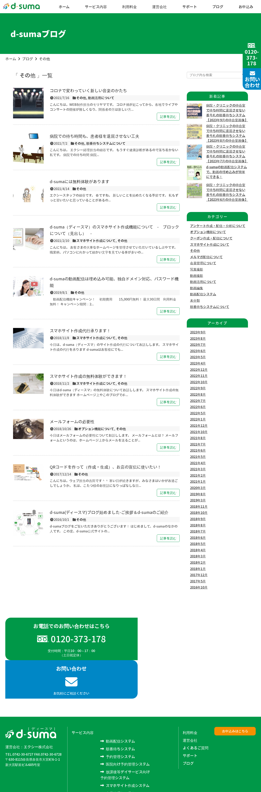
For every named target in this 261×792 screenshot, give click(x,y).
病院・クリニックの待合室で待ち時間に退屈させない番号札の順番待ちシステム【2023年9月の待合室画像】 (227, 112)
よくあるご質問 (195, 709)
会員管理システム (120, 754)
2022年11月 (199, 375)
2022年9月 (198, 388)
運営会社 (159, 6)
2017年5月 (198, 581)
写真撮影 (196, 269)
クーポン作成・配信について (211, 238)
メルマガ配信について (206, 256)
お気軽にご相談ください (193, 644)
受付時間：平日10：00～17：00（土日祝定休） (68, 646)
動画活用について (101, 97)
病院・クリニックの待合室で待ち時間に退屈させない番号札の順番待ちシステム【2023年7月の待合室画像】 (227, 153)
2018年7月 (198, 531)
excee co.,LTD (247, 782)
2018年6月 (198, 537)
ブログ (217, 6)
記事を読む (168, 116)
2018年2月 (198, 562)
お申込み (246, 6)
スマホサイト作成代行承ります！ (80, 330)
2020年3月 (198, 487)
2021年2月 (198, 475)
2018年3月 (198, 556)
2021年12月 (199, 425)
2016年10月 (199, 587)
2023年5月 (198, 356)
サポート (189, 6)
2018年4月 (198, 549)
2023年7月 (198, 344)
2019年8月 (198, 494)
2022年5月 (198, 413)
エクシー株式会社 (38, 708)
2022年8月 (198, 394)
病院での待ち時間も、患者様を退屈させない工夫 (94, 136)
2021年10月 (199, 431)
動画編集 (196, 287)
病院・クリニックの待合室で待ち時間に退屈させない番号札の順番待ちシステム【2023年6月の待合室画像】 (227, 192)
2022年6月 (198, 406)
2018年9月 (198, 518)
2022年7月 (198, 400)
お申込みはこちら (235, 692)
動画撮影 (196, 275)
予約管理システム (120, 718)
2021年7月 (198, 444)
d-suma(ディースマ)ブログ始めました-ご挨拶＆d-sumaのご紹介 (109, 512)
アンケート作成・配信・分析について (217, 225)
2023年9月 (198, 332)
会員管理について (203, 262)
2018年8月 (198, 525)
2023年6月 (198, 350)
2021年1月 (198, 481)
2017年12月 (199, 574)
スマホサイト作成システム (127, 747)
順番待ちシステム (120, 710)
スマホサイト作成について (95, 240)
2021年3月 (198, 468)
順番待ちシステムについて (105, 143)
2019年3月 (198, 500)
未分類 (195, 300)
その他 (44, 58)
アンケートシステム (122, 770)
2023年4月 (198, 363)
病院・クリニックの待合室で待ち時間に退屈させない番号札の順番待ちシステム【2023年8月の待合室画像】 (227, 133)
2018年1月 (198, 568)
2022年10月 (199, 381)
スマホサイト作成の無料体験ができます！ (88, 376)
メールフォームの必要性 (72, 421)
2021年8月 (198, 437)
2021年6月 (198, 450)
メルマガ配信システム (124, 762)
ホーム (64, 6)
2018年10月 (199, 512)
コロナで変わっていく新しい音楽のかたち (88, 90)
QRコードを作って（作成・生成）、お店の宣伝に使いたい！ (105, 467)
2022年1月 (198, 419)
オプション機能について (96, 428)
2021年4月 (198, 462)
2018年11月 (199, 506)
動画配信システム (203, 294)
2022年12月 (199, 369)
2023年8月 (198, 338)
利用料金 (129, 6)
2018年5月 (198, 543)
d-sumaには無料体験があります (79, 181)
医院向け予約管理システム (128, 725)
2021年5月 (198, 456)
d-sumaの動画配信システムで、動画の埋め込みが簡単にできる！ (226, 171)
